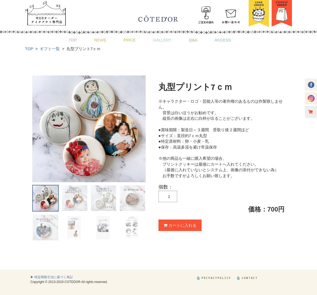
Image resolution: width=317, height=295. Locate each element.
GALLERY (162, 40)
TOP (73, 40)
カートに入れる (180, 225)
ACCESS (223, 40)
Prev (39, 129)
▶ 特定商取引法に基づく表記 (51, 277)
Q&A (193, 40)
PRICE (130, 40)
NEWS (100, 40)
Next (138, 129)
